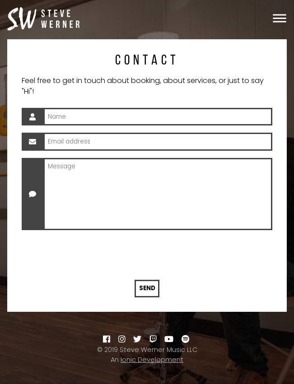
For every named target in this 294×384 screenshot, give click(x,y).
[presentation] (147, 255)
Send (147, 288)
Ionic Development (152, 359)
